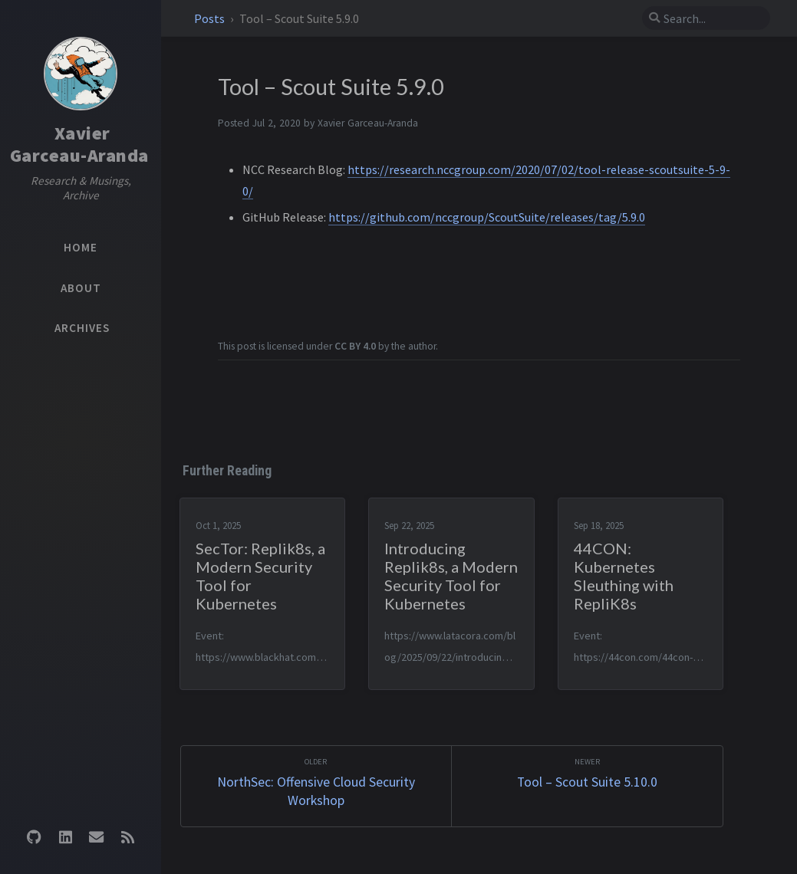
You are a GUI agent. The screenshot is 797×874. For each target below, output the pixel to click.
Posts (210, 18)
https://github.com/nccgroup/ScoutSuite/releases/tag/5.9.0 (486, 217)
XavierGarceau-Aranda (79, 144)
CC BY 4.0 (355, 346)
